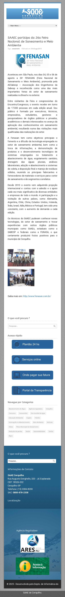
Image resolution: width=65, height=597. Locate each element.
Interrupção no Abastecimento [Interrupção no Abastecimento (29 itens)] (19, 422)
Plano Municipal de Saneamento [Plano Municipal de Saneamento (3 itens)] (27, 427)
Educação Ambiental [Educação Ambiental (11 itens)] (16, 418)
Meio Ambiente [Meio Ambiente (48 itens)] (38, 422)
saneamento (16, 49)
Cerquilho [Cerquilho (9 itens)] (49, 409)
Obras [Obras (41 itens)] (11, 427)
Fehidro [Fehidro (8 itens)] (37, 418)
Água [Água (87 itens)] (10, 436)
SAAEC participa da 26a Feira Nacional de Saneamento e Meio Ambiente (30, 41)
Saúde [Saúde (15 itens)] (28, 431)
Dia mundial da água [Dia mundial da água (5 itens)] (38, 413)
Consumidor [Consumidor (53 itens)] (23, 413)
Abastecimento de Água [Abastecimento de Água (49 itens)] (17, 409)
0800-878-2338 (20, 492)
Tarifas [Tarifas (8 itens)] (51, 431)
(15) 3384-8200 (25, 489)
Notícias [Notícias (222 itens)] (50, 422)
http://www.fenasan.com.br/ (37, 296)
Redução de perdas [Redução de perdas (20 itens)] (15, 431)
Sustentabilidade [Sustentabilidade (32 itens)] (39, 431)
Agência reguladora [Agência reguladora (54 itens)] (35, 409)
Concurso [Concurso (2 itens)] (12, 413)
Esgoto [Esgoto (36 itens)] (29, 418)
